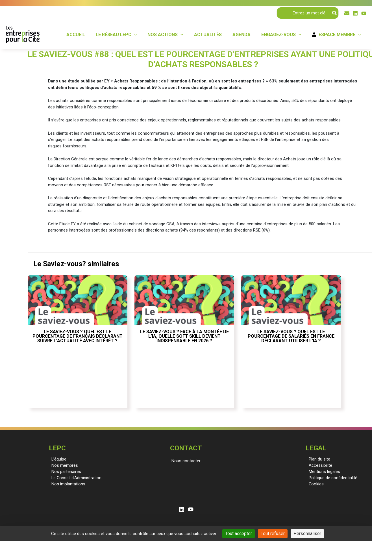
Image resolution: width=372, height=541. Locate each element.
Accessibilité (319, 465)
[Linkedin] (355, 13)
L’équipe (58, 459)
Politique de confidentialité (332, 478)
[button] (186, 461)
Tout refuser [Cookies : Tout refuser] (273, 533)
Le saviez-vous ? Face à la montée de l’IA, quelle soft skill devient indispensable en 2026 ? (184, 336)
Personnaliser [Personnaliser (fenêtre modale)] (307, 533)
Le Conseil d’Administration (75, 478)
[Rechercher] (334, 13)
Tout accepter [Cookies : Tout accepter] (238, 533)
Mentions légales (323, 471)
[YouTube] (363, 13)
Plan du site (318, 459)
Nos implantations (67, 484)
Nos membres (63, 465)
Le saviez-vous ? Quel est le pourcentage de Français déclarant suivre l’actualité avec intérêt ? (77, 336)
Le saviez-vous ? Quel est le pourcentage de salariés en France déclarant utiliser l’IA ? (291, 336)
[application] (143, 34)
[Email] (346, 13)
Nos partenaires (65, 471)
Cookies (315, 484)
